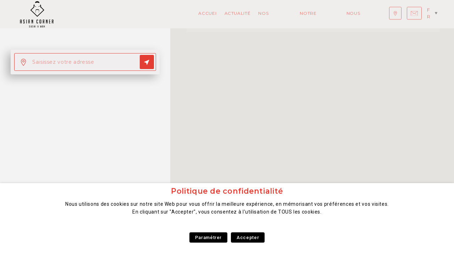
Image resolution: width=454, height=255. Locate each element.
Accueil (84, 14)
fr (432, 14)
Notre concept (197, 14)
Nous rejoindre (244, 14)
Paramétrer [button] (208, 237)
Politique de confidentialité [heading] (227, 191)
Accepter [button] (248, 237)
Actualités (114, 14)
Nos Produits (153, 14)
